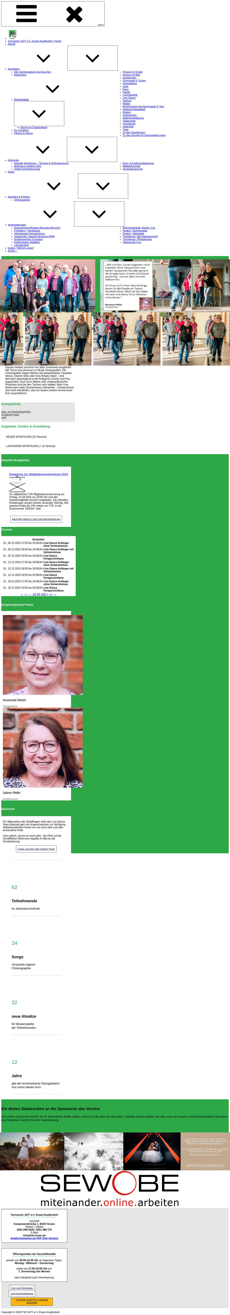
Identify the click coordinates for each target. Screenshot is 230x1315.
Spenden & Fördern (43, 197)
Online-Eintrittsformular (27, 169)
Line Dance (129, 98)
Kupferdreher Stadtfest (27, 242)
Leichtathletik (130, 95)
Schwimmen (130, 115)
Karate (126, 92)
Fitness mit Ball (131, 75)
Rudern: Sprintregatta (135, 230)
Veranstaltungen (41, 224)
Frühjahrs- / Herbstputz (27, 230)
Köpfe (11, 172)
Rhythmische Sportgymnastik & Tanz (143, 106)
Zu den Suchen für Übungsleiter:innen (144, 135)
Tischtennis (129, 123)
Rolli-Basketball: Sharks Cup (139, 228)
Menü (52, 14)
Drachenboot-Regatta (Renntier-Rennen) (37, 228)
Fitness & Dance (23, 133)
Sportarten (38, 69)
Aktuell (11, 44)
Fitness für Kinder (133, 72)
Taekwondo (129, 121)
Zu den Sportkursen (134, 132)
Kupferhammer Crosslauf (28, 239)
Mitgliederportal (131, 166)
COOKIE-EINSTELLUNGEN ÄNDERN (32, 1301)
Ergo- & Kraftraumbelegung (138, 163)
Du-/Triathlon (21, 130)
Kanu (126, 89)
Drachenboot (45, 99)
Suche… (12, 251)
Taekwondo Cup (132, 242)
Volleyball (128, 126)
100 (43, 594)
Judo (125, 86)
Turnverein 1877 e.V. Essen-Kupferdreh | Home (34, 41)
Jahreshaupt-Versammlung (29, 233)
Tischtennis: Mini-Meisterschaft (140, 236)
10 (34, 594)
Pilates (126, 103)
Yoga (125, 129)
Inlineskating (130, 83)
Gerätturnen (129, 77)
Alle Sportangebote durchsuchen (32, 72)
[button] (38, 412)
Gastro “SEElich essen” (21, 248)
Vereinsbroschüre (133, 169)
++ (51, 594)
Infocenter (37, 160)
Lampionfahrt (21, 245)
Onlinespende (22, 200)
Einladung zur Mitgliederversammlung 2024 (38, 474)
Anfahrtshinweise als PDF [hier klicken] (34, 1238)
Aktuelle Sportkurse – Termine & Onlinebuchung (41, 163)
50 (38, 594)
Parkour (127, 100)
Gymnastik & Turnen (134, 80)
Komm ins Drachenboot (33, 127)
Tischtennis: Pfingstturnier (137, 239)
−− (26, 594)
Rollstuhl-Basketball (134, 109)
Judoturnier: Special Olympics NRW (34, 236)
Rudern (127, 112)
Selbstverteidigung (133, 118)
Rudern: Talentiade (133, 233)
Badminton (20, 75)
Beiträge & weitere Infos (27, 166)
